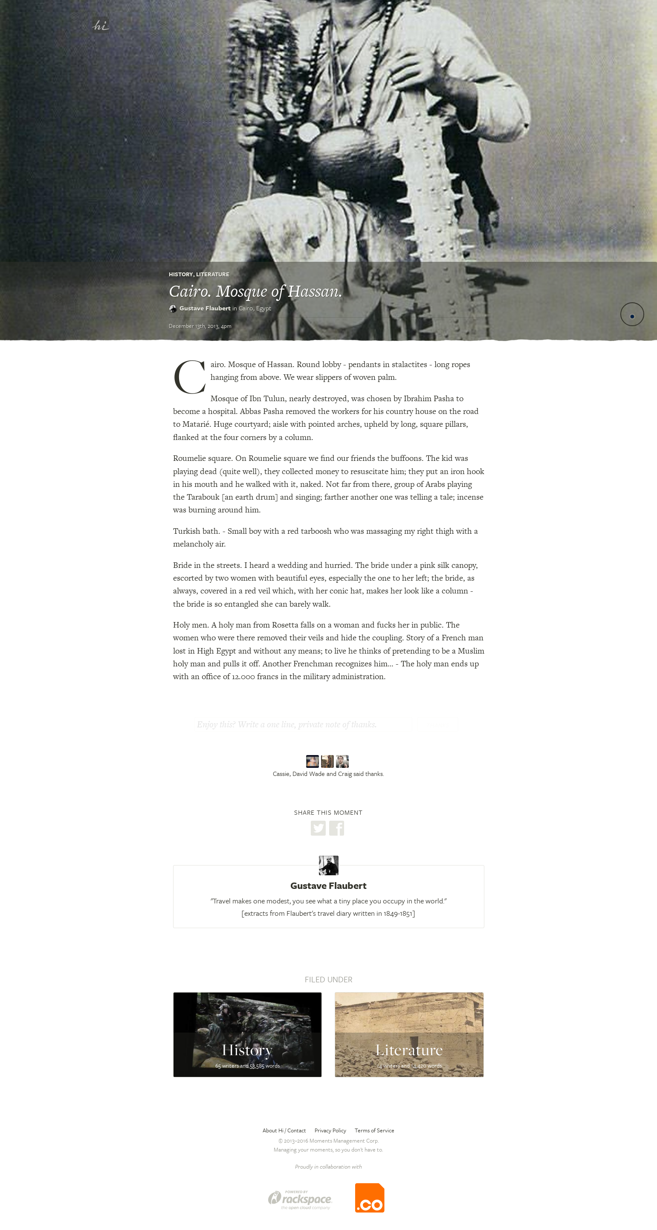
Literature (212, 274)
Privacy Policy (330, 1130)
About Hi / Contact (284, 1130)
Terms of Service (374, 1130)
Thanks (437, 725)
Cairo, (255, 308)
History (181, 274)
